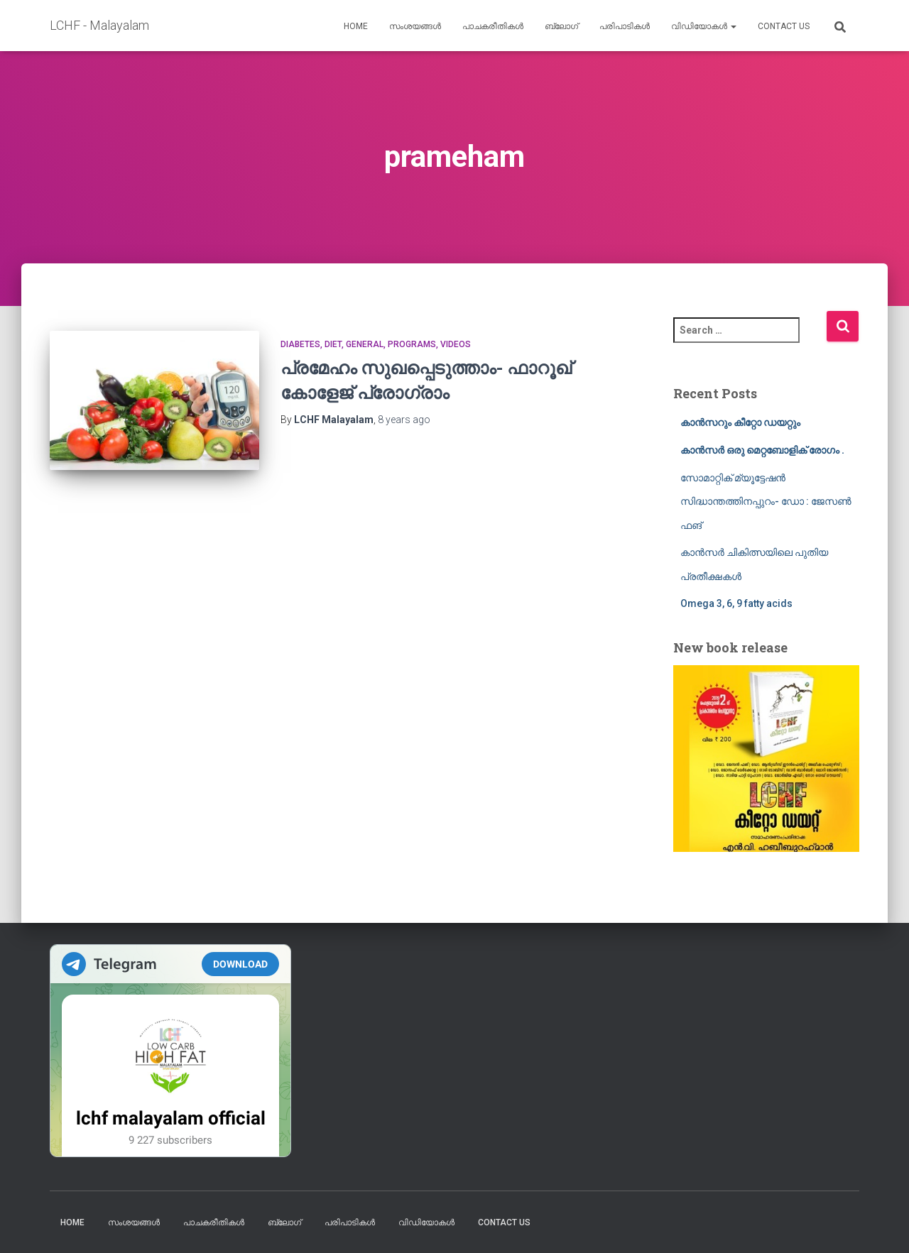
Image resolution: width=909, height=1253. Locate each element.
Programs (412, 344)
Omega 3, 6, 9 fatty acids (736, 603)
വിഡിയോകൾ (703, 26)
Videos (455, 344)
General (364, 344)
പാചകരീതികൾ (492, 26)
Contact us (784, 26)
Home (356, 26)
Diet (333, 344)
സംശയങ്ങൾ (415, 26)
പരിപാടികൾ (624, 26)
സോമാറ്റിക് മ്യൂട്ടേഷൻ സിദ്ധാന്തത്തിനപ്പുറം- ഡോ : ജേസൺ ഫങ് (765, 501)
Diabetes (300, 344)
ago (404, 419)
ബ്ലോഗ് (561, 26)
